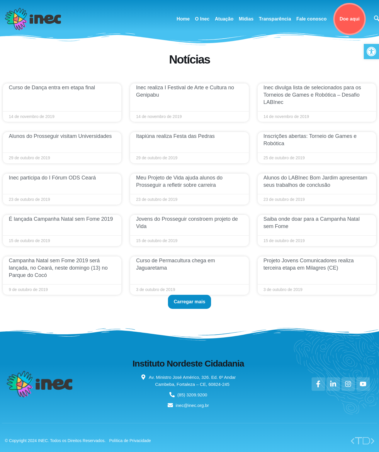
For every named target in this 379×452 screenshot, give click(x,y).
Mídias (246, 18)
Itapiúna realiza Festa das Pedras (175, 136)
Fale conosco (311, 18)
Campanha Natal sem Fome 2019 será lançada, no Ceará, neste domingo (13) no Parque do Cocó (58, 268)
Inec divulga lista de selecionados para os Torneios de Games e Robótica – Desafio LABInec (312, 95)
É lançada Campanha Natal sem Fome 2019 (61, 219)
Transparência (275, 18)
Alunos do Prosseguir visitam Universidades (60, 136)
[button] (189, 302)
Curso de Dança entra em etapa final (52, 87)
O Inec (202, 18)
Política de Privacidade (130, 440)
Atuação (224, 18)
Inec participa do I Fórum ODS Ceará (52, 178)
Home (183, 18)
